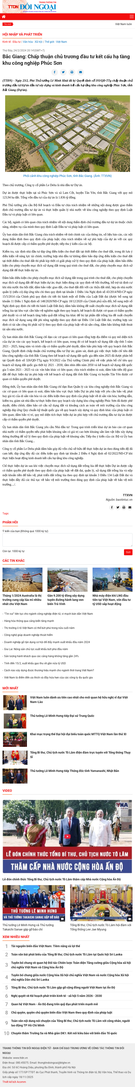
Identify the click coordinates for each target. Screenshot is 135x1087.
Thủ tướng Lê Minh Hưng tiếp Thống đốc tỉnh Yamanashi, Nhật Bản (74, 771)
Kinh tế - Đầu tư (11, 41)
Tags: (5, 513)
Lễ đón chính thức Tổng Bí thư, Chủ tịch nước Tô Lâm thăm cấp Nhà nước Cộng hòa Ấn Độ (61, 879)
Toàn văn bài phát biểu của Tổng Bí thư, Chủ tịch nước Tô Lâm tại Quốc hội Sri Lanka (66, 954)
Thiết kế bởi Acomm (14, 1081)
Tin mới (7, 24)
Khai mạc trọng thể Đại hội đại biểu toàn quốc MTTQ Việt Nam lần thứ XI (78, 734)
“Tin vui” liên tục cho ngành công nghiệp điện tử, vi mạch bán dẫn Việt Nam (48, 613)
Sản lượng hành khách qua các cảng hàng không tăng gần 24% (41, 656)
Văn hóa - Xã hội (32, 41)
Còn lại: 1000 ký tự (13, 551)
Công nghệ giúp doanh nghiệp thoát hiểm (28, 635)
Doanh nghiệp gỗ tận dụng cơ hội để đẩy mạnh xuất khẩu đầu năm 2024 (47, 642)
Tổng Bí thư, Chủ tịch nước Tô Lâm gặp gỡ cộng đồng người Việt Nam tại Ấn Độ (63, 987)
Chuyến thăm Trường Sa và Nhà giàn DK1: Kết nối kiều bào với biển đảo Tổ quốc (64, 1033)
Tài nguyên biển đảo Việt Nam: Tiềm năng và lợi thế (45, 946)
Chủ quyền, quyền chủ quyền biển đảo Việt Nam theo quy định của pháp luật (61, 1012)
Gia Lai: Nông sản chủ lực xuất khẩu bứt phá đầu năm (36, 649)
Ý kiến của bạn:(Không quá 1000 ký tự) (25, 531)
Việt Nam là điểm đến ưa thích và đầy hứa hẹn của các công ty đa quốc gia (48, 677)
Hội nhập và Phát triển (22, 34)
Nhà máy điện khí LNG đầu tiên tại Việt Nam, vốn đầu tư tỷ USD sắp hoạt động (112, 600)
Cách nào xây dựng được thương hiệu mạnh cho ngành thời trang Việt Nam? (49, 670)
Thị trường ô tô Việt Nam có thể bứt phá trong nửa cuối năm (39, 628)
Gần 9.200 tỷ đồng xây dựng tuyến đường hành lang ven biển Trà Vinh (65, 600)
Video (7, 791)
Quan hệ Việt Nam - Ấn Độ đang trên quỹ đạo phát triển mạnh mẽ (54, 1004)
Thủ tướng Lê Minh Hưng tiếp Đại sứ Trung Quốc (62, 715)
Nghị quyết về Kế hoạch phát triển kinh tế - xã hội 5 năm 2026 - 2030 (56, 996)
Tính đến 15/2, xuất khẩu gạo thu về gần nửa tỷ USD (35, 663)
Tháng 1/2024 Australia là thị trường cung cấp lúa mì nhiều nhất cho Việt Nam (21, 600)
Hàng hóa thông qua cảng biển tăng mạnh (29, 621)
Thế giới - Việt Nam (56, 41)
